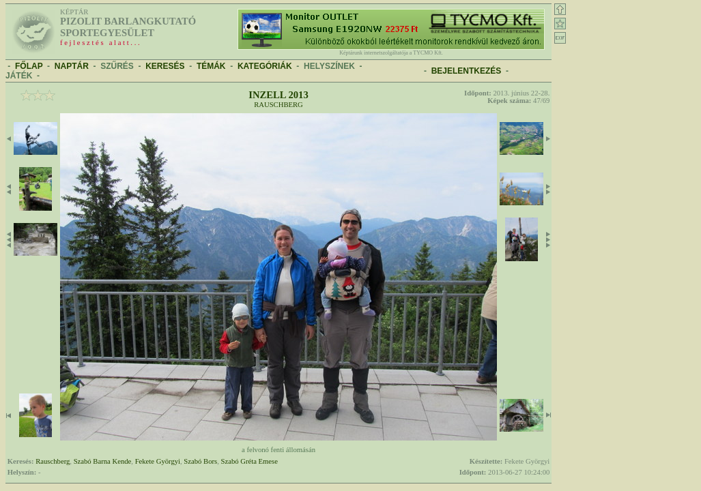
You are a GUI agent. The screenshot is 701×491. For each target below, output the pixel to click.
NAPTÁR (72, 66)
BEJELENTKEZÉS (466, 71)
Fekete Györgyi (157, 461)
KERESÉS (164, 66)
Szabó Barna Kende (103, 461)
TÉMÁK (211, 66)
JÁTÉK (18, 75)
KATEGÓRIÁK (265, 66)
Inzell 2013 (278, 94)
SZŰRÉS (117, 66)
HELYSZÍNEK (329, 66)
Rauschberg (278, 104)
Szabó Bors (200, 461)
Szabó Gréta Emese (249, 461)
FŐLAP (28, 66)
